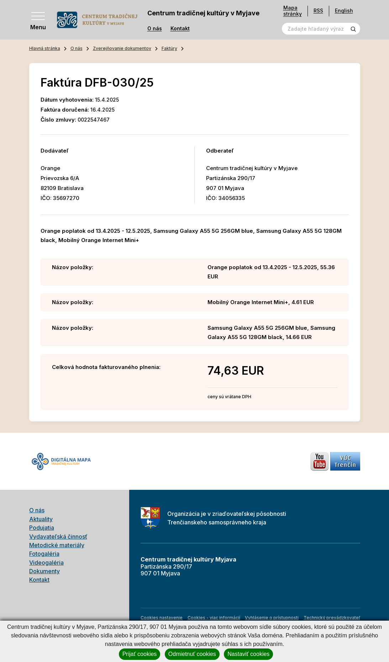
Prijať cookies (139, 654)
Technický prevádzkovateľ (332, 617)
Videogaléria (46, 562)
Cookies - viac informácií (214, 617)
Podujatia (41, 527)
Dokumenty (44, 571)
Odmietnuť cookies (192, 654)
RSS (318, 10)
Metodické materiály (56, 545)
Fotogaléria (44, 553)
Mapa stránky (292, 11)
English (344, 10)
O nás (154, 28)
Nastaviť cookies (248, 654)
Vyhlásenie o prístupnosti (272, 617)
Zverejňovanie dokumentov (122, 48)
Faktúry (169, 48)
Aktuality (41, 519)
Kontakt (180, 28)
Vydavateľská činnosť (58, 536)
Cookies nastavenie (162, 617)
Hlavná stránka (44, 48)
